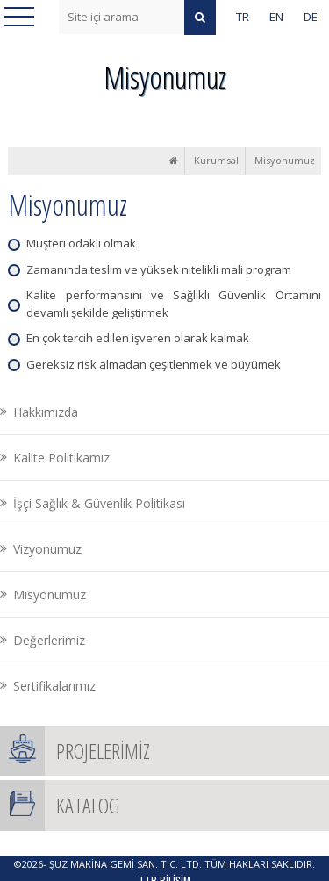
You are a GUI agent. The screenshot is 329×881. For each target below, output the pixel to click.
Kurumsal (216, 160)
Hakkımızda (45, 412)
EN (276, 17)
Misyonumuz (284, 160)
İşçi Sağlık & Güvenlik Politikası (99, 503)
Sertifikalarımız (54, 685)
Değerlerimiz (49, 640)
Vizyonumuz (47, 549)
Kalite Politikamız (61, 457)
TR (242, 17)
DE (311, 17)
